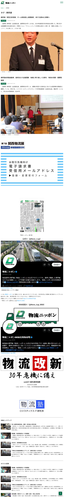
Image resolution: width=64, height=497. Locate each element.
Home (2, 8)
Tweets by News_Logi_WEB (8, 353)
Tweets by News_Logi (6, 288)
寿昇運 (3, 71)
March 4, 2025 (21, 300)
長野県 (9, 71)
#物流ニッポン (8, 294)
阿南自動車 (16, 134)
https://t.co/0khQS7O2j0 (29, 298)
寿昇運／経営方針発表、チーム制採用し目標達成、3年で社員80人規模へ (25, 17)
